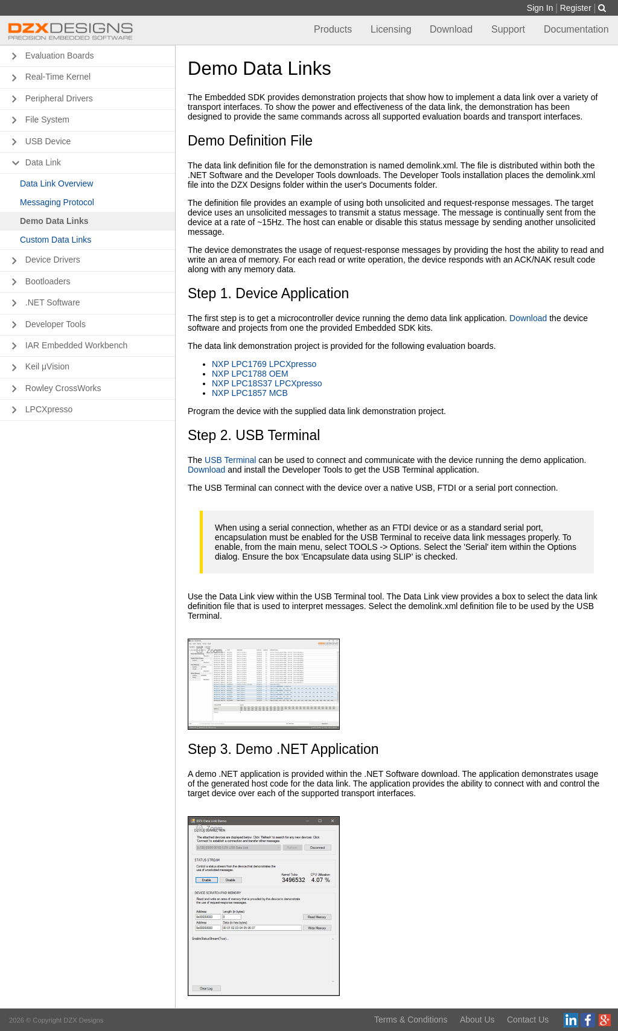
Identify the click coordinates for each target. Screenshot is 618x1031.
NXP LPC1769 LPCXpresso (264, 364)
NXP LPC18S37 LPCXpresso (267, 383)
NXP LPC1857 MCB (250, 393)
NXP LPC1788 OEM (250, 373)
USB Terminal (230, 460)
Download (528, 318)
